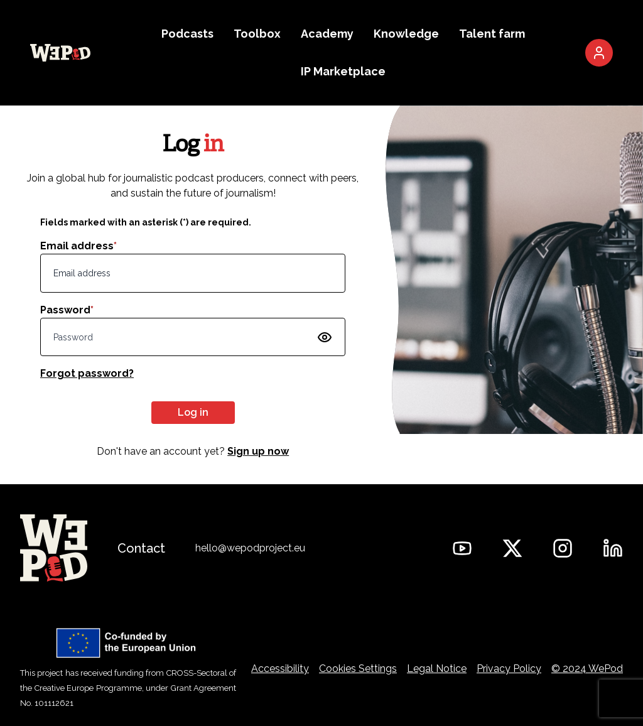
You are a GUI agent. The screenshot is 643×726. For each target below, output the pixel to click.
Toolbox (257, 33)
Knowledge (406, 33)
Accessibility (280, 669)
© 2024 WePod (587, 669)
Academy (327, 33)
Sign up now (258, 451)
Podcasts (187, 33)
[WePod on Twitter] (512, 548)
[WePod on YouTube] (462, 548)
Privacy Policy (509, 669)
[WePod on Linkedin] (613, 548)
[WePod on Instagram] (563, 548)
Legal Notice (437, 669)
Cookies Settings (358, 669)
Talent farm (492, 33)
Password (67, 310)
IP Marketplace (343, 71)
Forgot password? (87, 373)
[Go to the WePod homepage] (60, 53)
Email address (78, 246)
